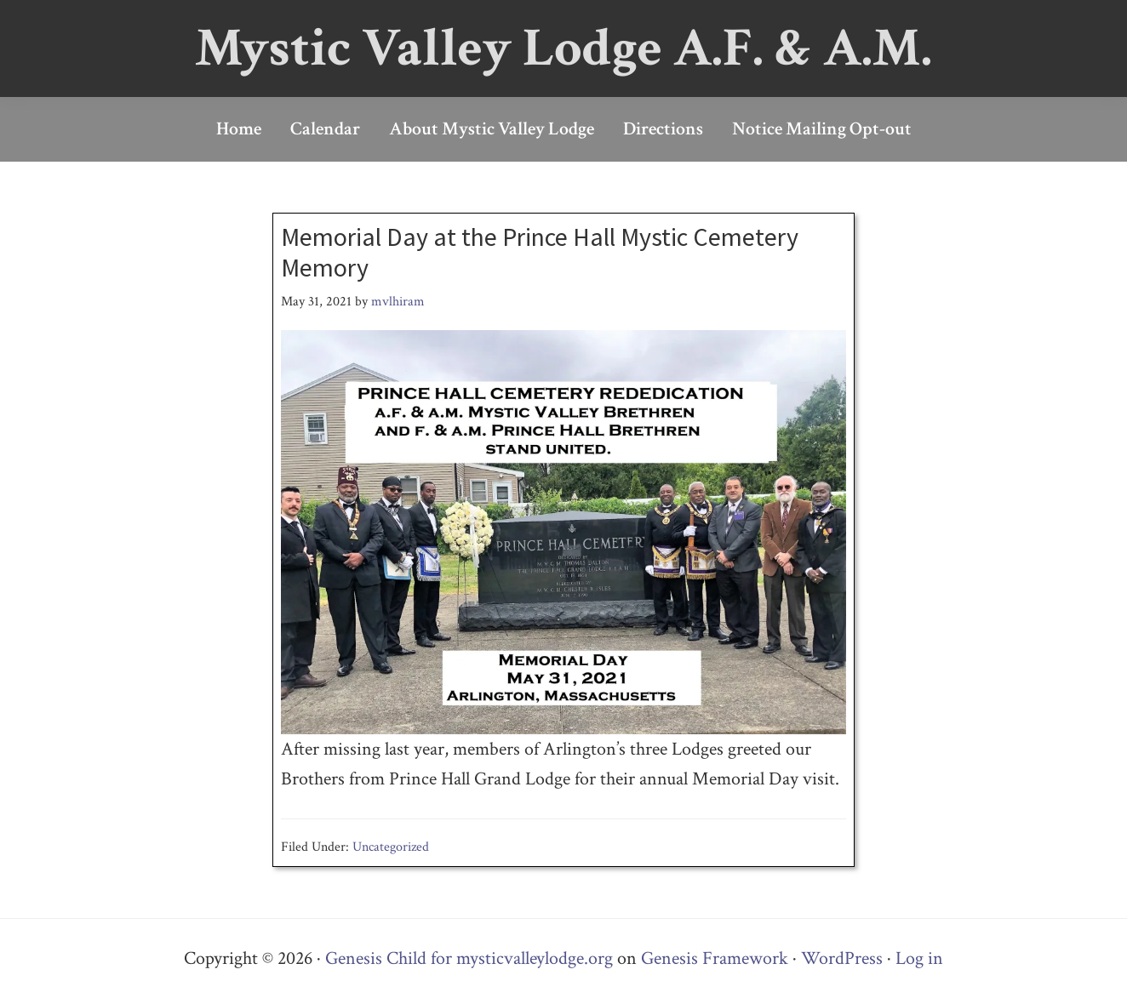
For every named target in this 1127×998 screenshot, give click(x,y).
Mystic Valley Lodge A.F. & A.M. (563, 48)
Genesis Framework (714, 958)
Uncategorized (390, 847)
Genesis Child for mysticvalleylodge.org (469, 958)
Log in (919, 958)
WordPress (842, 958)
